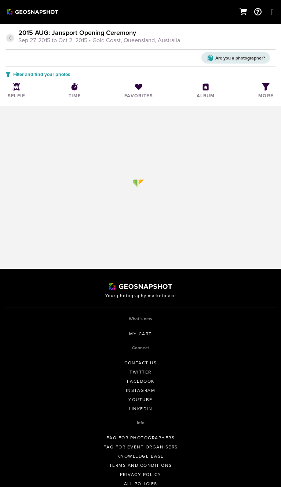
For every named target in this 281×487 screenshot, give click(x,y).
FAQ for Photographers (140, 437)
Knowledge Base (140, 456)
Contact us (140, 363)
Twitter (140, 372)
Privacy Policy (140, 474)
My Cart (140, 334)
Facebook (140, 381)
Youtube (140, 399)
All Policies (140, 483)
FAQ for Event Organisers (140, 447)
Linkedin (140, 408)
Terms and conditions (140, 465)
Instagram (141, 390)
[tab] (140, 37)
